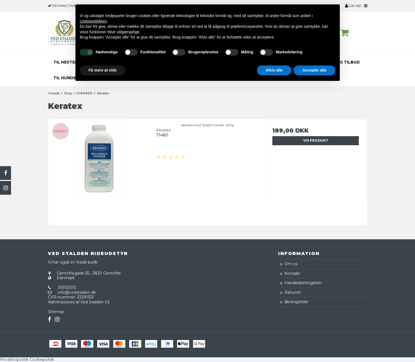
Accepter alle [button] (314, 70)
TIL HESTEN (65, 62)
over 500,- (66, 6)
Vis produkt (315, 140)
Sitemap (56, 311)
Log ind (353, 6)
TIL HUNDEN (66, 77)
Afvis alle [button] (274, 70)
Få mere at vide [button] (103, 70)
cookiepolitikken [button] (93, 21)
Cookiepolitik (41, 359)
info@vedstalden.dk (77, 292)
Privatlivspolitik (14, 359)
